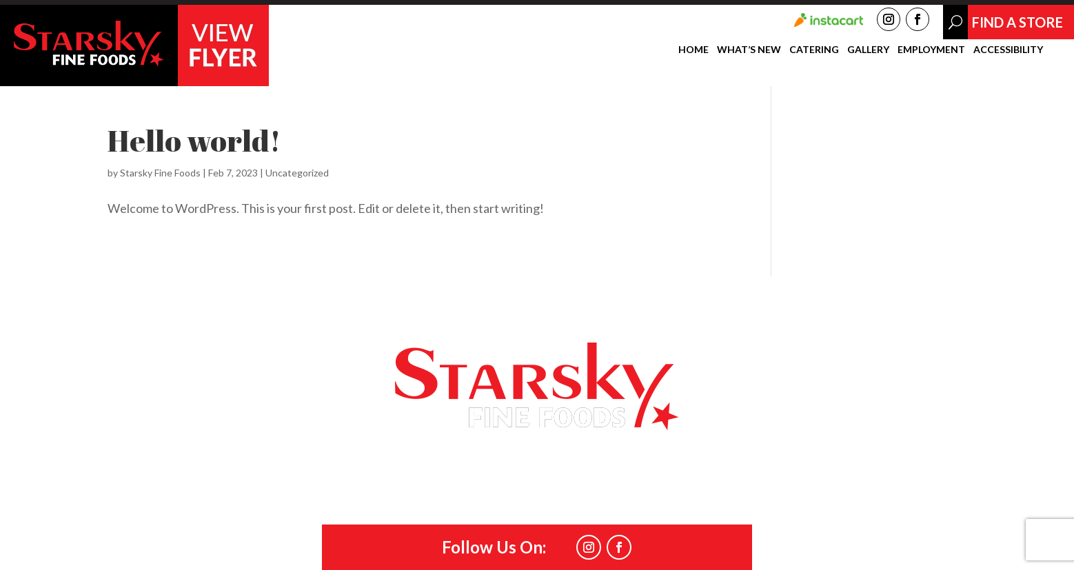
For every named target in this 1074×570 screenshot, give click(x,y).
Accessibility (1008, 50)
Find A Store (1017, 22)
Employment (931, 50)
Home (693, 50)
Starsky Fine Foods (160, 173)
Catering (814, 50)
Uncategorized (297, 173)
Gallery (868, 50)
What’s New (749, 50)
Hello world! (194, 141)
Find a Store (695, 306)
